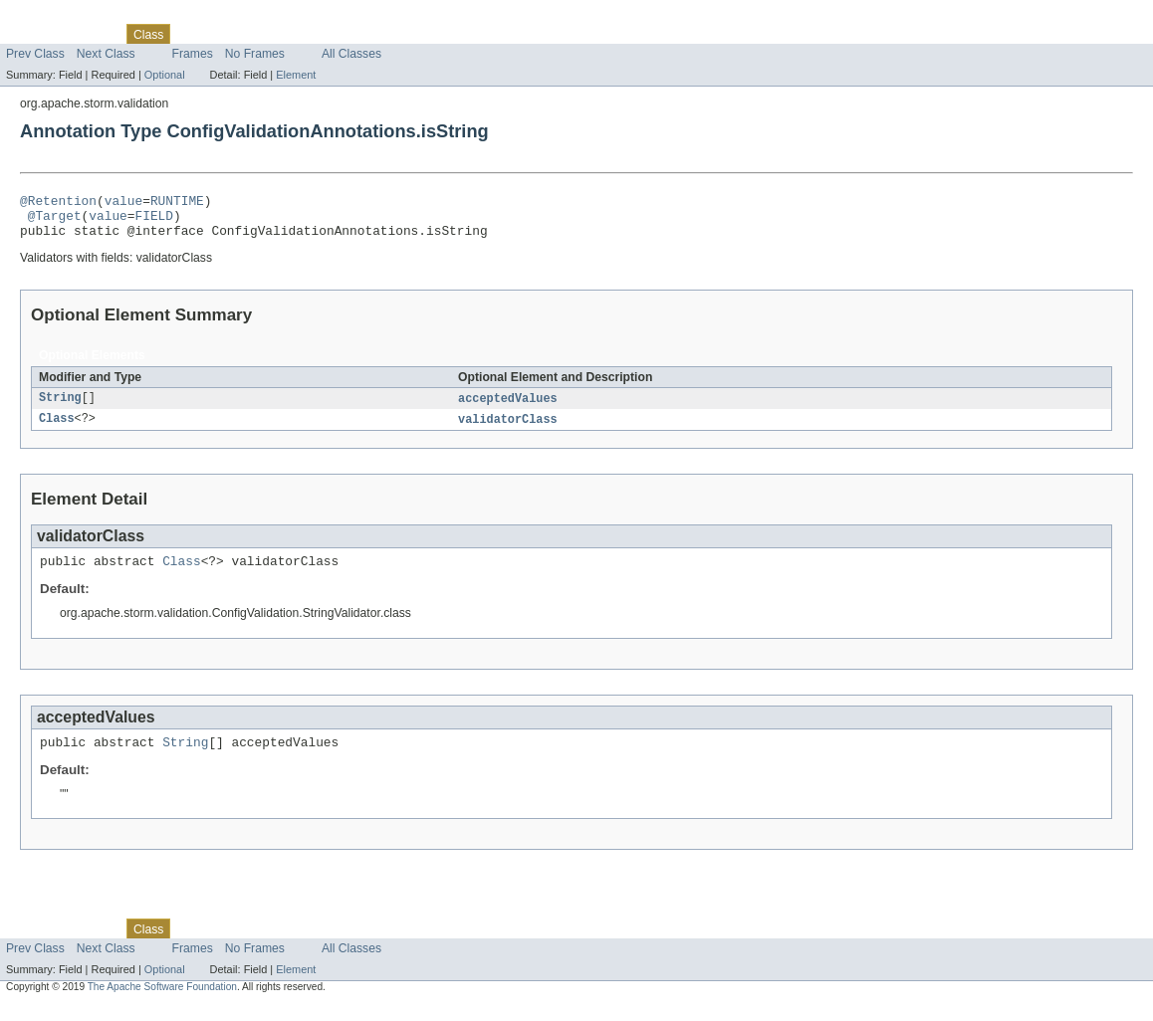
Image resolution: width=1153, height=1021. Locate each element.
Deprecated (283, 34)
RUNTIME (177, 203)
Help (379, 34)
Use (192, 34)
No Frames (255, 54)
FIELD (153, 221)
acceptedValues (508, 408)
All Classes (351, 54)
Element (296, 75)
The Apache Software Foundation (162, 1003)
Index (340, 34)
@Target (55, 221)
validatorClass (508, 430)
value (123, 203)
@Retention (58, 203)
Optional (164, 75)
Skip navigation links (55, 17)
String (60, 408)
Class (57, 430)
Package (92, 34)
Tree (227, 34)
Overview (31, 34)
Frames (192, 54)
